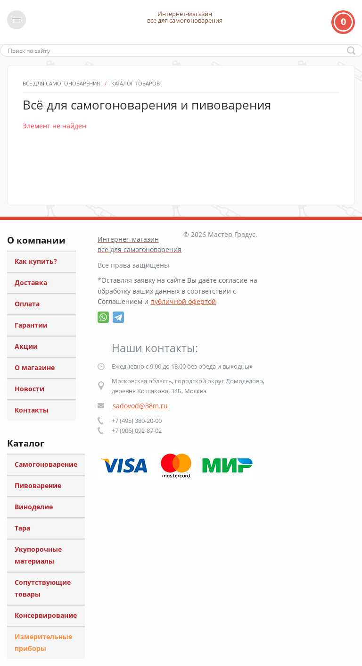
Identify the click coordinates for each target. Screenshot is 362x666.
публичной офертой (183, 301)
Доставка (31, 282)
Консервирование (46, 615)
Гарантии (31, 324)
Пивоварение (38, 485)
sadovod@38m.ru (140, 405)
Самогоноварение (46, 464)
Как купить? (36, 261)
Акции (26, 346)
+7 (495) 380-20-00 (137, 420)
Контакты (32, 409)
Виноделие (34, 506)
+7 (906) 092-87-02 (137, 430)
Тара (22, 527)
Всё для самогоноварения (61, 131)
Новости (29, 388)
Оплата (27, 303)
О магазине (35, 367)
